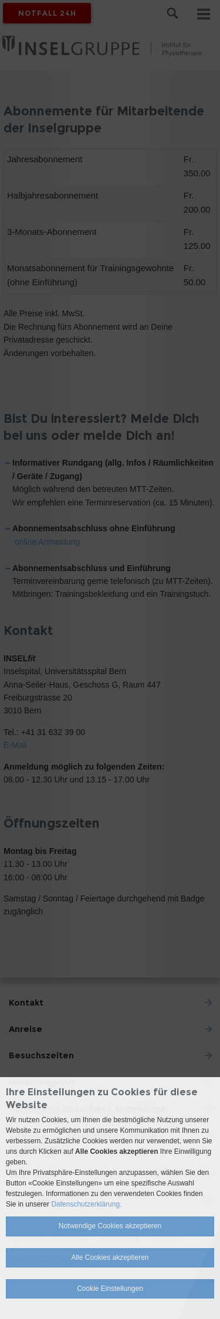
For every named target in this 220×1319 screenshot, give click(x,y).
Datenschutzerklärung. (86, 1204)
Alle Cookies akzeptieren (109, 1257)
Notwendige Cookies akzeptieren (110, 1226)
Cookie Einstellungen (110, 1288)
